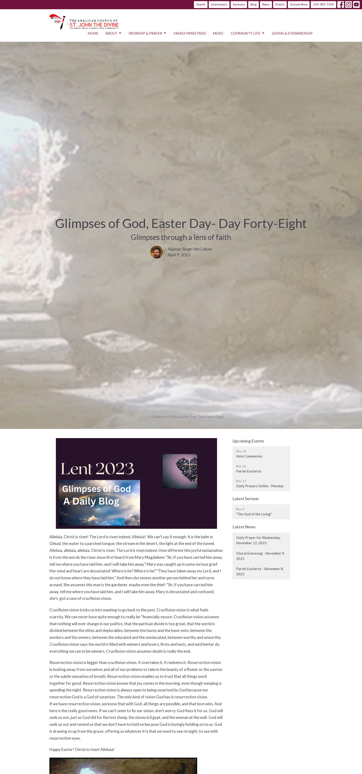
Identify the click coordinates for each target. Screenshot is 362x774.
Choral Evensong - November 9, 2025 (260, 556)
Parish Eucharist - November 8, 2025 (260, 571)
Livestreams (219, 4)
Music (218, 33)
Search (200, 4)
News (266, 4)
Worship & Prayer (148, 33)
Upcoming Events (248, 440)
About (113, 33)
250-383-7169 (323, 4)
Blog (253, 4)
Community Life (248, 33)
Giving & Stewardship (292, 33)
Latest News (244, 526)
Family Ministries (190, 33)
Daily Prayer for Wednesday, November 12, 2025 (258, 540)
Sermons (239, 4)
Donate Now (298, 4)
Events (279, 4)
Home (93, 33)
